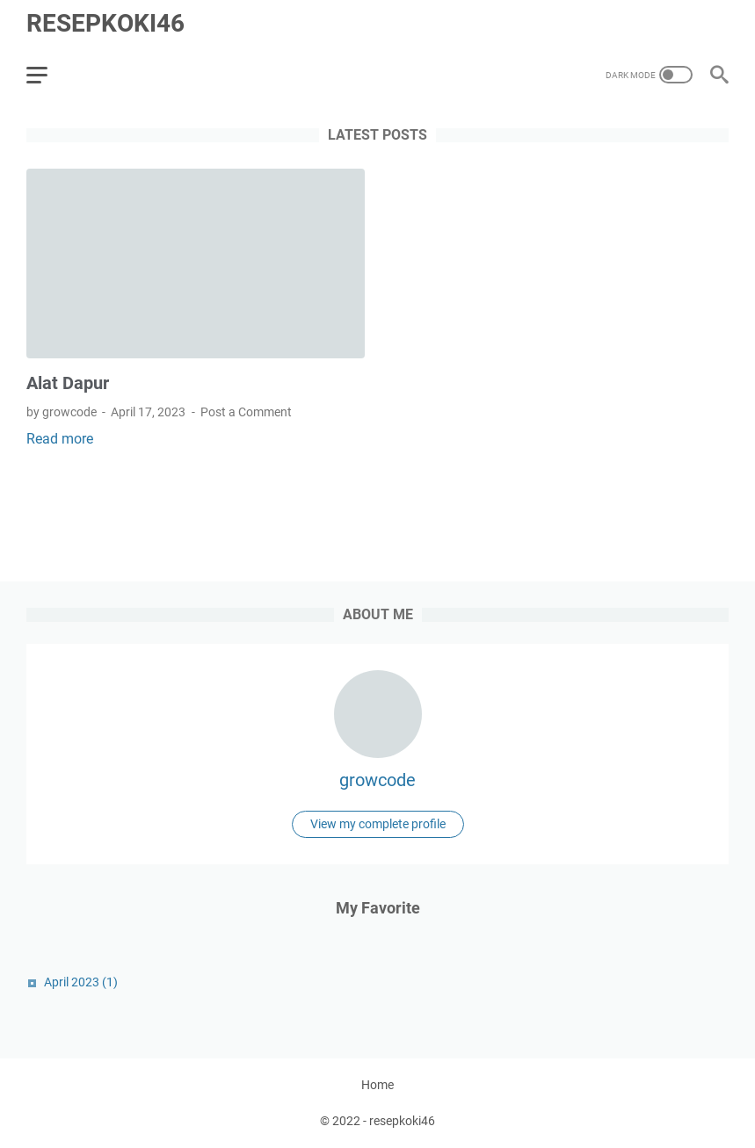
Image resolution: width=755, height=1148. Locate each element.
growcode (377, 780)
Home (377, 1085)
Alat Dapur (67, 382)
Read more (59, 438)
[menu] (47, 75)
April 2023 (81, 982)
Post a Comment (246, 412)
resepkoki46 (105, 23)
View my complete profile (378, 824)
